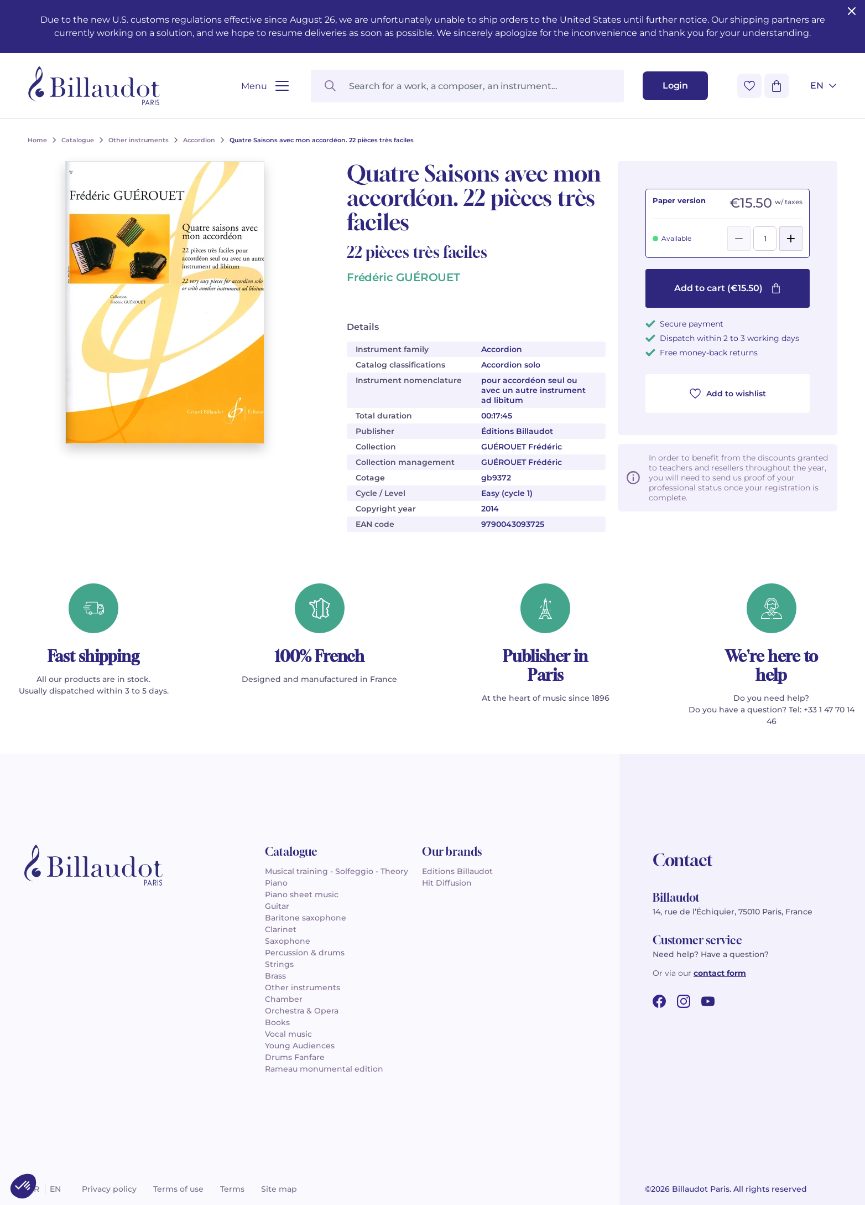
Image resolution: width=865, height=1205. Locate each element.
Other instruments (302, 987)
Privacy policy (109, 1189)
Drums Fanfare (295, 1057)
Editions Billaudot (457, 871)
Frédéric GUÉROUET (403, 277)
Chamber (284, 999)
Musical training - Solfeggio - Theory (336, 871)
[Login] (675, 85)
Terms (232, 1189)
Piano (276, 882)
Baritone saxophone (305, 917)
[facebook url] (659, 1001)
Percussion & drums (305, 952)
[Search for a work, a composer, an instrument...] (467, 86)
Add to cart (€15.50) (727, 288)
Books (277, 1022)
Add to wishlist (728, 394)
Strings (279, 964)
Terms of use (178, 1189)
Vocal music (288, 1034)
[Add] (791, 238)
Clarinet (280, 929)
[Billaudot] (94, 85)
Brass (275, 975)
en (55, 1189)
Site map (279, 1189)
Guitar (277, 906)
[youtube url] (708, 1001)
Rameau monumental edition (324, 1068)
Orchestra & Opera (301, 1010)
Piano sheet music (301, 894)
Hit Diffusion (447, 882)
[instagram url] (683, 1001)
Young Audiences (300, 1045)
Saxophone (287, 941)
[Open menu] (264, 86)
